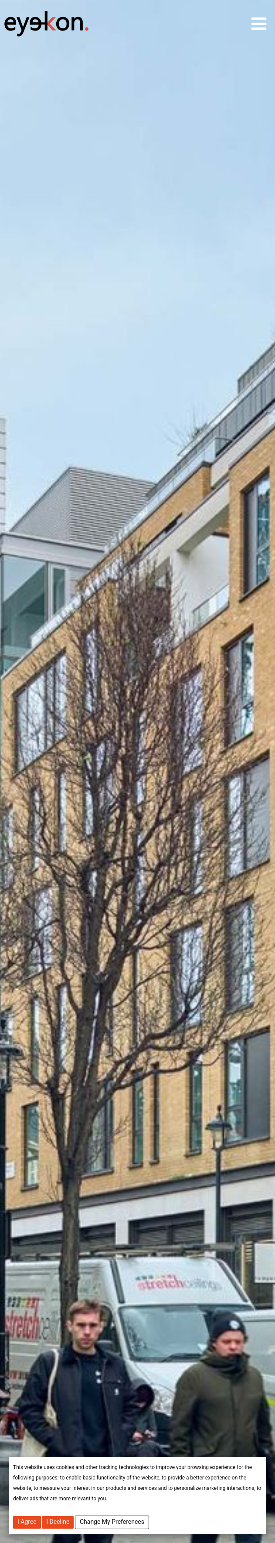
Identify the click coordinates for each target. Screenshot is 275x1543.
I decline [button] (57, 1521)
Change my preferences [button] (112, 1521)
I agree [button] (27, 1521)
